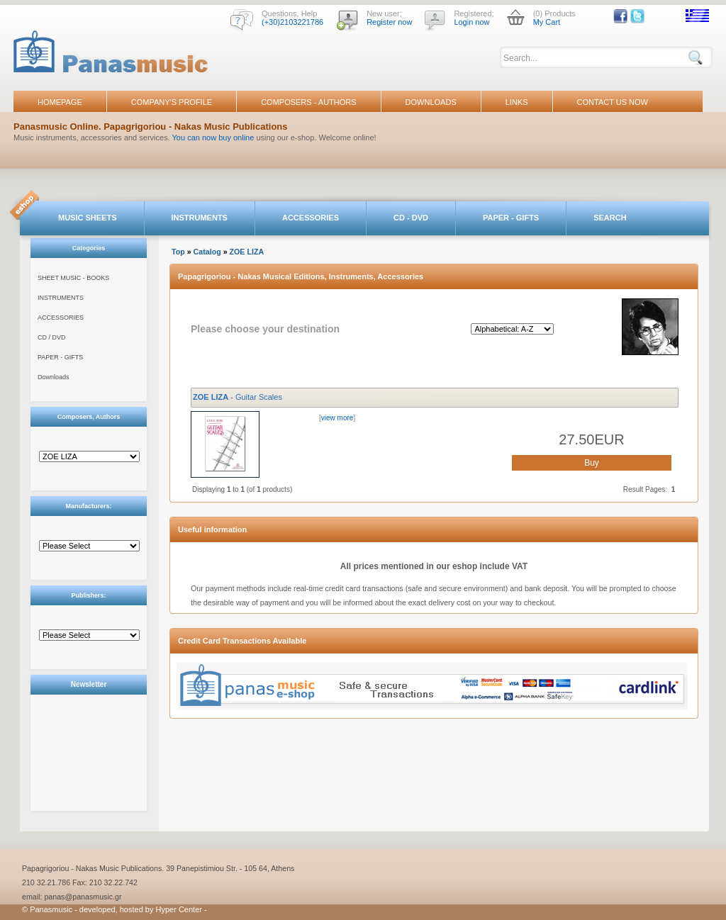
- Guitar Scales (237, 397)
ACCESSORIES (310, 217)
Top (178, 251)
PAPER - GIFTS (511, 217)
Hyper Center (179, 909)
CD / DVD (52, 337)
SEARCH (609, 217)
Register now (389, 22)
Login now (471, 22)
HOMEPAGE (60, 102)
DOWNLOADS (431, 102)
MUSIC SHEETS (87, 217)
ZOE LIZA (247, 251)
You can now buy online (213, 137)
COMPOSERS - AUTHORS (308, 102)
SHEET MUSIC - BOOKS (73, 277)
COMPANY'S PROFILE (171, 102)
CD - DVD (410, 217)
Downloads (53, 377)
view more (337, 418)
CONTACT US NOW (612, 102)
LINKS (517, 102)
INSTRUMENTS (200, 217)
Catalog (207, 251)
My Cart (547, 22)
